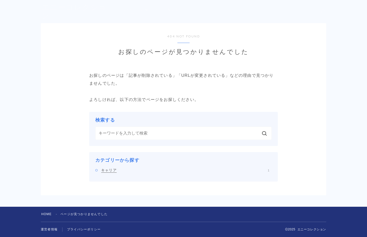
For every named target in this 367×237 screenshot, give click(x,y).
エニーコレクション (78, 12)
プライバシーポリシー (84, 229)
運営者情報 (49, 229)
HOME (46, 214)
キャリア (185, 170)
